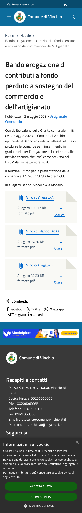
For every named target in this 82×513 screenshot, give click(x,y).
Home (9, 35)
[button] (41, 506)
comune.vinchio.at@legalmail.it (39, 424)
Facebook (14, 309)
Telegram (16, 314)
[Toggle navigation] (8, 16)
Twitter (34, 309)
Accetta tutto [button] (41, 486)
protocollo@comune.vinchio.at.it (42, 419)
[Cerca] (72, 17)
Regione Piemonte (20, 4)
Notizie (25, 35)
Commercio (13, 121)
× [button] (77, 442)
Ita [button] (67, 4)
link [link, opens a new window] (18, 477)
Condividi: (16, 301)
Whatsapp (54, 309)
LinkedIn (36, 314)
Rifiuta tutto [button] (41, 496)
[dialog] (41, 475)
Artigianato (58, 116)
